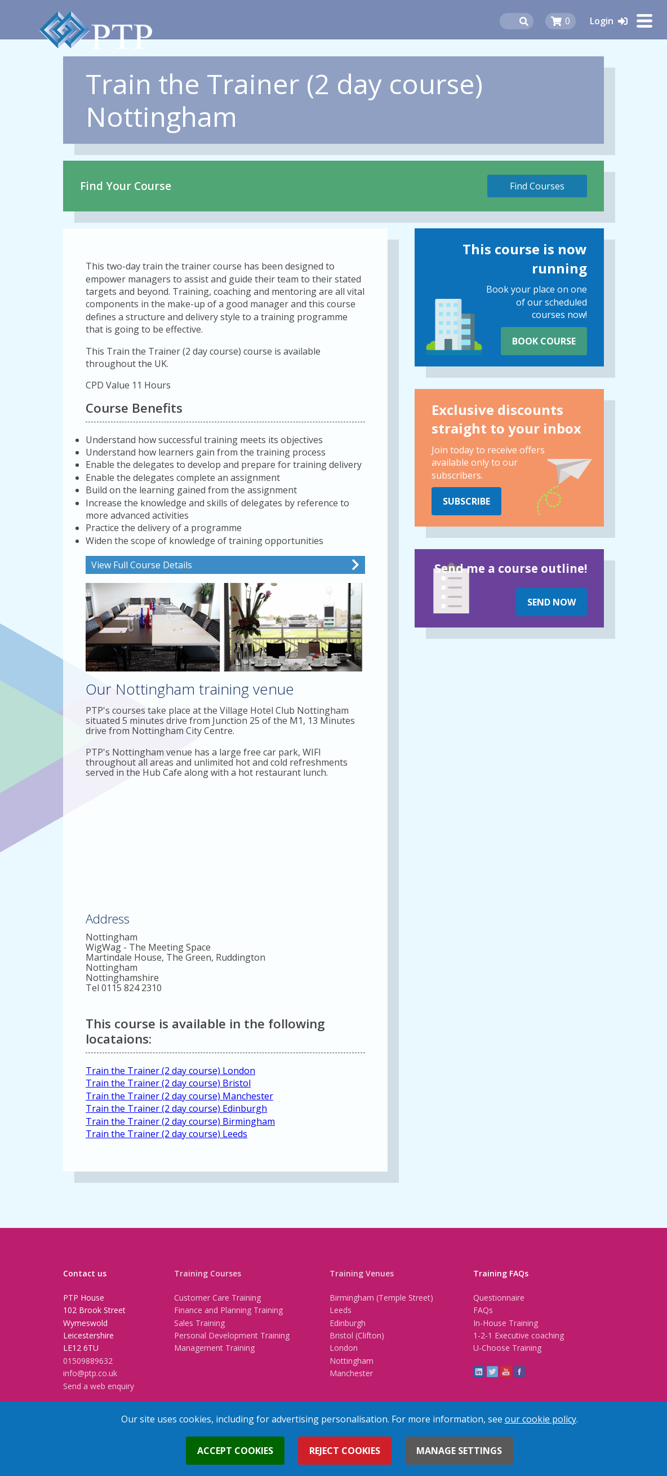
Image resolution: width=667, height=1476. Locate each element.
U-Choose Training (507, 1347)
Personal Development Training (232, 1335)
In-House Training (505, 1323)
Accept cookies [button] (235, 1450)
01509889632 (88, 1360)
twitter (492, 1371)
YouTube (506, 1371)
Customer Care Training (217, 1297)
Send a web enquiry (98, 1386)
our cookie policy (540, 1419)
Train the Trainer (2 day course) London (170, 1070)
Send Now (551, 602)
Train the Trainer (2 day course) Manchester (179, 1096)
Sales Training (199, 1323)
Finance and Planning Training (228, 1310)
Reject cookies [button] (344, 1450)
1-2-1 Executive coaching (518, 1335)
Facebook (519, 1371)
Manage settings (459, 1450)
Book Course (544, 341)
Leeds (341, 1310)
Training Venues (362, 1273)
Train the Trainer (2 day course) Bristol (168, 1083)
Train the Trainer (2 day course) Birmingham (180, 1121)
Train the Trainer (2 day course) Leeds (166, 1134)
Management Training (214, 1347)
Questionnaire (498, 1297)
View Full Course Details (141, 565)
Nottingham (351, 1360)
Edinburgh (348, 1323)
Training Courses (207, 1273)
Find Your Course (125, 185)
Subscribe (466, 501)
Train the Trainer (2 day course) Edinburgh (176, 1108)
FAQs (483, 1310)
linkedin (478, 1371)
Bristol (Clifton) (357, 1335)
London (344, 1347)
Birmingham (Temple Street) (381, 1297)
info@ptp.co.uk (90, 1373)
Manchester (351, 1373)
